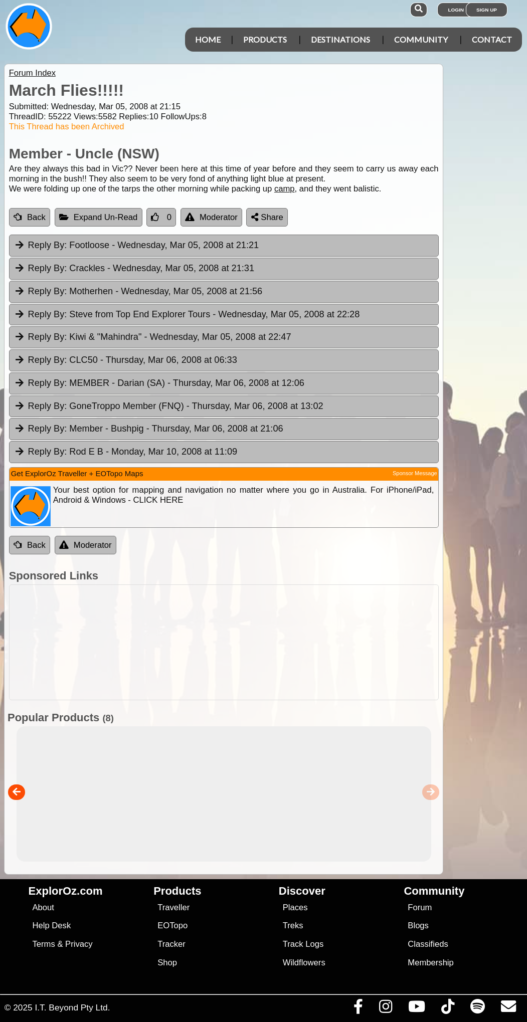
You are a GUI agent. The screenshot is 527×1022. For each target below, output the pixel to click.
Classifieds (428, 944)
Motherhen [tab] (138, 292)
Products (265, 39)
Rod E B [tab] (125, 452)
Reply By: (47, 245)
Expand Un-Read (98, 217)
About (43, 907)
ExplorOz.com (66, 891)
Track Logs (303, 944)
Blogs (418, 925)
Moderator (211, 217)
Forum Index (32, 73)
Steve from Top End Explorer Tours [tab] (187, 315)
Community (421, 39)
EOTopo (172, 925)
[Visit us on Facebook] (358, 1009)
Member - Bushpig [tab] (148, 429)
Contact (492, 39)
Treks (293, 925)
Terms (44, 944)
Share (267, 217)
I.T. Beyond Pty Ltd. (72, 1007)
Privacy (79, 944)
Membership (430, 962)
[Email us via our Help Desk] (508, 1009)
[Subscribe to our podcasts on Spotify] (477, 1009)
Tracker (171, 944)
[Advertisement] (269, 642)
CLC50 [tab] (125, 360)
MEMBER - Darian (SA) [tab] (159, 383)
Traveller (173, 907)
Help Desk (52, 925)
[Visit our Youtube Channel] (416, 1009)
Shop (167, 962)
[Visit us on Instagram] (385, 1009)
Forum (420, 907)
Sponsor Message (415, 473)
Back (30, 217)
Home (208, 39)
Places (295, 907)
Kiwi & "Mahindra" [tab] (152, 337)
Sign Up (486, 10)
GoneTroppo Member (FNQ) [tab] (168, 406)
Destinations (340, 39)
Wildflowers (304, 962)
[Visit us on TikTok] (447, 1009)
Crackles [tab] (134, 269)
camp (284, 188)
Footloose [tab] (136, 246)
